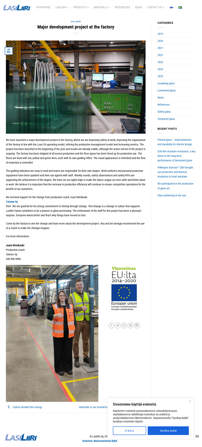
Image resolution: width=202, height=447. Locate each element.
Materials (102, 7)
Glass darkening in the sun (172, 195)
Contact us (156, 7)
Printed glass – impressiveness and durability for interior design (175, 142)
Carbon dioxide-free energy (24, 407)
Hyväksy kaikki (168, 430)
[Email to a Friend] (124, 325)
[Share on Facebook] (111, 325)
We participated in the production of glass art (176, 186)
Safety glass (164, 111)
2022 (160, 55)
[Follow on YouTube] (197, 437)
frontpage (43, 7)
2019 (160, 34)
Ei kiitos (129, 430)
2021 (160, 48)
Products (81, 7)
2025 (160, 76)
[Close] (190, 401)
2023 (73, 21)
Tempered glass (166, 119)
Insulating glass (166, 83)
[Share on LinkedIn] (137, 325)
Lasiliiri (62, 7)
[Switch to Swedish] (180, 7)
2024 (160, 69)
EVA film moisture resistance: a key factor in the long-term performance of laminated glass (177, 156)
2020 (160, 41)
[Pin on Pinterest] (131, 325)
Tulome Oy (12, 201)
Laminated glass (167, 90)
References (122, 7)
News (138, 7)
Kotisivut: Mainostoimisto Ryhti (99, 441)
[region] (151, 418)
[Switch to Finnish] (171, 7)
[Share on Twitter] (118, 325)
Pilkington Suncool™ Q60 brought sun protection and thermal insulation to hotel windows (175, 172)
